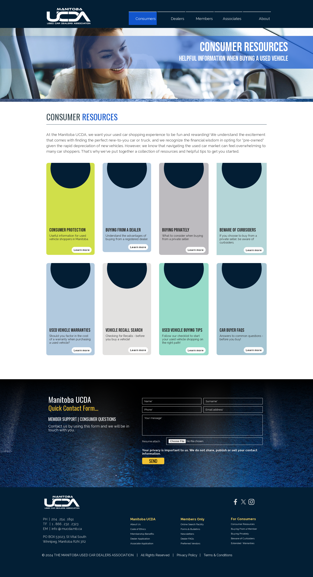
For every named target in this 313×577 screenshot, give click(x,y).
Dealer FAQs (187, 538)
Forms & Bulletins (190, 529)
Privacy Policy (187, 555)
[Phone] (171, 409)
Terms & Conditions (218, 555)
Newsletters (187, 533)
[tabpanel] (145, 51)
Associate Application (141, 543)
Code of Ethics (138, 529)
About (264, 18)
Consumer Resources (243, 524)
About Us (135, 524)
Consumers (146, 18)
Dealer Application (140, 538)
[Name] (171, 401)
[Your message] (202, 425)
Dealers (177, 18)
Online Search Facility (192, 524)
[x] (243, 501)
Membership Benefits (142, 533)
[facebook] (235, 501)
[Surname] (233, 401)
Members (204, 18)
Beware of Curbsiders (243, 538)
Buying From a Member (244, 529)
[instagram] (251, 501)
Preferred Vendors (190, 543)
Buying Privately (240, 533)
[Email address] (233, 409)
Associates (232, 18)
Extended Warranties (242, 543)
